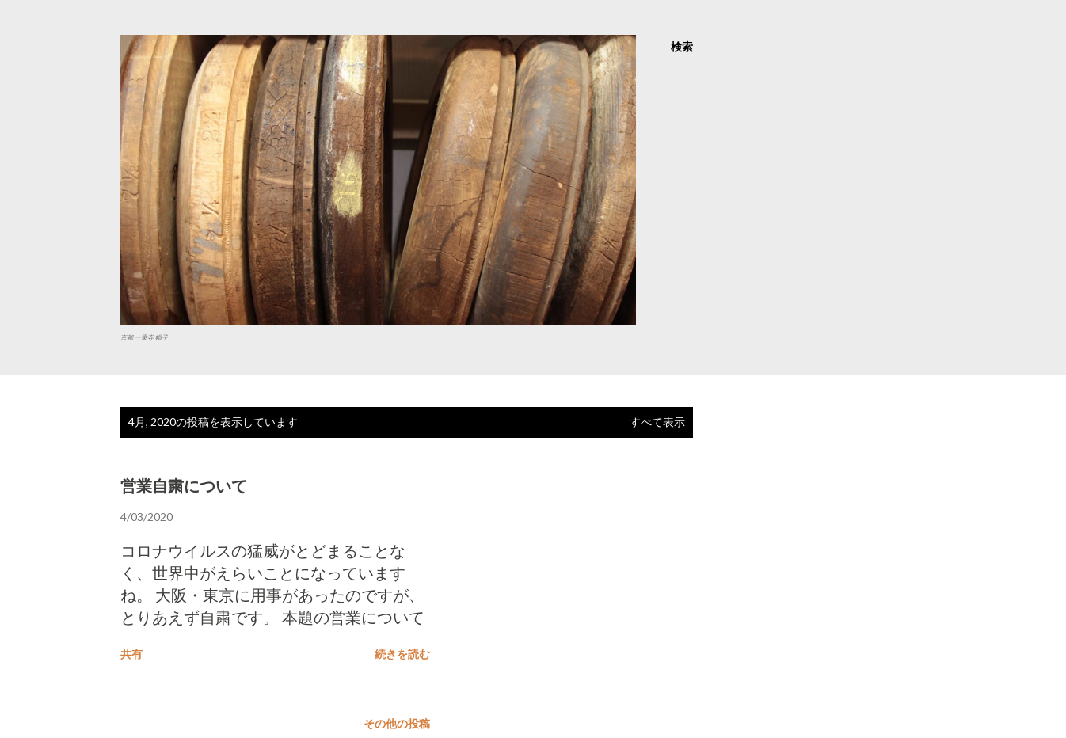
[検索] (682, 47)
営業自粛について (183, 486)
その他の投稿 (397, 723)
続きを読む (402, 653)
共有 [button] (131, 653)
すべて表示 (657, 421)
